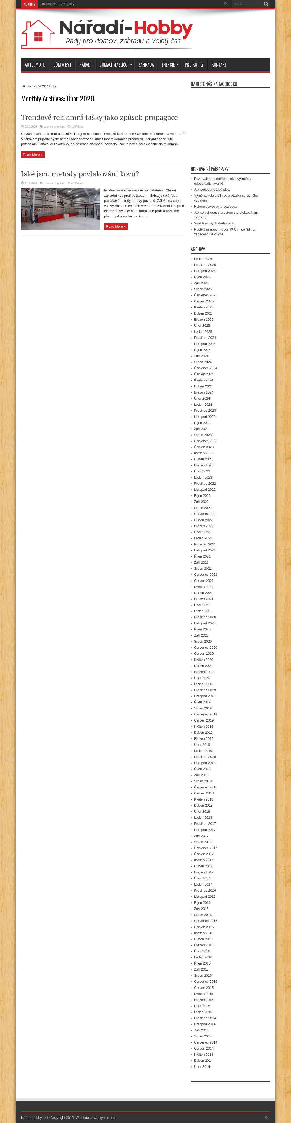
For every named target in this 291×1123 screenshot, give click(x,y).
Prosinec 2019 (205, 690)
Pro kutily (194, 65)
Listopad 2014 (205, 1024)
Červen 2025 (204, 301)
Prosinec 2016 (205, 890)
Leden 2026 (203, 259)
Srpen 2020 (203, 641)
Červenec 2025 (205, 295)
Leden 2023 (203, 477)
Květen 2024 (203, 380)
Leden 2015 (203, 1012)
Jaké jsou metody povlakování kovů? (80, 174)
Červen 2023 (204, 447)
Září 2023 (201, 429)
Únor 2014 (202, 1067)
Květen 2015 (203, 994)
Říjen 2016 (202, 903)
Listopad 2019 (205, 696)
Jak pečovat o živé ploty (57, 4)
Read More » (33, 155)
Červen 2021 (204, 581)
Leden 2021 (203, 611)
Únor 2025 (202, 325)
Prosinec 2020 (205, 617)
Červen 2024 (204, 374)
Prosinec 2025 (205, 265)
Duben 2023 (203, 459)
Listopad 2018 (205, 763)
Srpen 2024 (203, 362)
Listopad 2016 (205, 897)
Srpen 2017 (203, 842)
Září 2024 (201, 356)
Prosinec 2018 (205, 757)
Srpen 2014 (203, 1036)
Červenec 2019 (205, 714)
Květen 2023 (203, 453)
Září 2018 (201, 775)
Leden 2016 (203, 957)
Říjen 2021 (202, 556)
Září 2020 (201, 635)
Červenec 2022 (205, 514)
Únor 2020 (202, 678)
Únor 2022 (202, 532)
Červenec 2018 (205, 787)
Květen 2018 (203, 799)
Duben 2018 (203, 805)
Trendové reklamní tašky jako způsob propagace (99, 117)
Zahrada (146, 65)
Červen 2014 (204, 1048)
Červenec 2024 (205, 368)
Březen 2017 (204, 872)
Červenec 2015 (205, 982)
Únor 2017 (202, 878)
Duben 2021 (203, 593)
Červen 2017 (204, 854)
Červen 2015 (204, 988)
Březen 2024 (204, 392)
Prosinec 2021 (205, 544)
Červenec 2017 (205, 848)
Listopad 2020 (205, 623)
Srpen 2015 (203, 975)
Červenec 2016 (205, 921)
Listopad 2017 (205, 830)
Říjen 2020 (202, 629)
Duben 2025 (203, 313)
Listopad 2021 (205, 550)
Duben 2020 (203, 666)
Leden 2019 (203, 751)
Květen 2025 (203, 307)
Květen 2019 (203, 726)
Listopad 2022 (205, 490)
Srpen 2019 (203, 708)
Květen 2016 (203, 933)
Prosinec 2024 (205, 338)
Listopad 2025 (205, 271)
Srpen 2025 (203, 289)
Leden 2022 (203, 538)
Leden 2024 (203, 404)
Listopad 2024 (205, 344)
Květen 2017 (203, 860)
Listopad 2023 (205, 417)
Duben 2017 (203, 866)
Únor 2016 (202, 951)
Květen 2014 (203, 1054)
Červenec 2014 (205, 1042)
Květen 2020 (203, 660)
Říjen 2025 (202, 277)
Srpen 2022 (203, 508)
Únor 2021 (202, 605)
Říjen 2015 (202, 963)
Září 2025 (201, 283)
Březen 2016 (204, 945)
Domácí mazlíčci (115, 65)
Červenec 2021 (205, 575)
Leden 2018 (203, 818)
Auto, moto (35, 65)
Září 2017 (201, 836)
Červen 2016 (204, 927)
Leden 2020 (203, 684)
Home (28, 86)
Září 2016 (201, 909)
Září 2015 (201, 969)
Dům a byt (62, 65)
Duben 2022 (203, 520)
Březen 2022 (204, 526)
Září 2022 (201, 502)
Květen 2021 (203, 587)
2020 (42, 86)
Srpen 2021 (203, 568)
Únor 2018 (202, 811)
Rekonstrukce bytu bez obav (215, 206)
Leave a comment (54, 126)
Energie (170, 65)
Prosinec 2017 (205, 824)
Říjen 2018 (202, 769)
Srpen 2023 (203, 435)
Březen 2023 (204, 465)
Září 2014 (201, 1030)
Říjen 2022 (202, 496)
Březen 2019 (204, 739)
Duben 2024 (203, 386)
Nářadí (85, 65)
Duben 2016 (203, 939)
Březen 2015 (204, 1000)
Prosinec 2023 (205, 411)
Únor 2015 (202, 1006)
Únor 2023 (202, 471)
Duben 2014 (203, 1061)
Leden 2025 (203, 332)
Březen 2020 (204, 672)
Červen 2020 (204, 654)
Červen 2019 (204, 720)
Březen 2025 (204, 319)
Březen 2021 (204, 599)
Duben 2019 (203, 732)
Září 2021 (201, 562)
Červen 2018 (204, 793)
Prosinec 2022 (205, 483)
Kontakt (219, 65)
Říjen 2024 (202, 350)
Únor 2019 (202, 745)
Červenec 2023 (205, 441)
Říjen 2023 (202, 423)
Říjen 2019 (202, 702)
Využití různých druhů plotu (214, 223)
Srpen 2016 (203, 915)
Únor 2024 (202, 398)
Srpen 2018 (203, 781)
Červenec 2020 (205, 647)
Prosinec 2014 (205, 1018)
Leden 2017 (203, 884)
